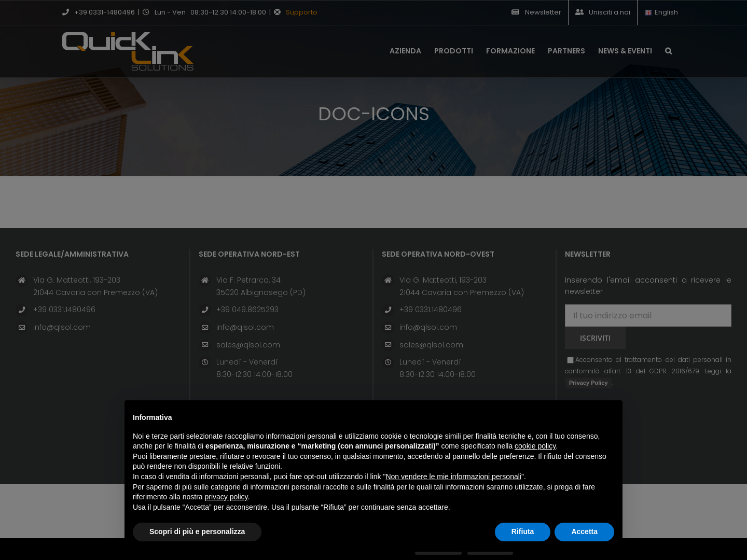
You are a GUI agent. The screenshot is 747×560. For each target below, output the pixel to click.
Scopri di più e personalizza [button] (197, 531)
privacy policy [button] (226, 497)
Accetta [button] (584, 531)
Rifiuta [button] (522, 531)
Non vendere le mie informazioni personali (453, 476)
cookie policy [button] (535, 446)
